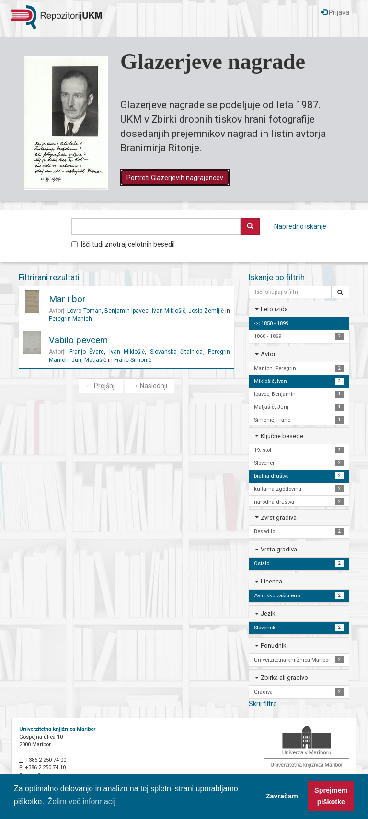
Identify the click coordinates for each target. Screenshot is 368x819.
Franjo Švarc (86, 351)
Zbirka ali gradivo (284, 677)
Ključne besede (282, 435)
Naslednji (149, 386)
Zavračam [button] (282, 796)
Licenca (271, 581)
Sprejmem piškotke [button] (331, 796)
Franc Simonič (132, 360)
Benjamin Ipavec (126, 310)
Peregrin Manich (70, 318)
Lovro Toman (84, 310)
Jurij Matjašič (88, 360)
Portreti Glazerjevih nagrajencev (174, 177)
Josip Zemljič (205, 310)
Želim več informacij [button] (81, 801)
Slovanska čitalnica (176, 351)
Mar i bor (67, 298)
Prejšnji (101, 386)
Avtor (268, 354)
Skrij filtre (263, 703)
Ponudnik (273, 645)
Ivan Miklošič (168, 310)
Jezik (268, 613)
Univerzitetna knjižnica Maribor (57, 729)
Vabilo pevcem (78, 340)
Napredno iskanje (300, 226)
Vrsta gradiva (279, 549)
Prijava (335, 12)
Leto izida (274, 309)
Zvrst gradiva (279, 517)
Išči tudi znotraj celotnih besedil (123, 244)
